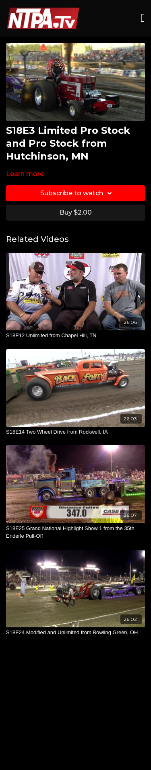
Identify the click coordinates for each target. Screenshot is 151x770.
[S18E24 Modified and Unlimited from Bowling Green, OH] (75, 633)
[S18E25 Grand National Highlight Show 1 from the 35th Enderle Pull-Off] (75, 532)
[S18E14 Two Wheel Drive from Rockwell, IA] (75, 432)
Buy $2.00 (76, 212)
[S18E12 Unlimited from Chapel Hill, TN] (75, 336)
